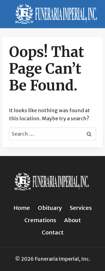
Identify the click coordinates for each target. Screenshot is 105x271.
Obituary (50, 207)
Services (81, 207)
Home (21, 207)
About (72, 220)
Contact (53, 232)
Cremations (40, 220)
